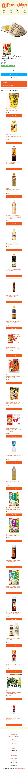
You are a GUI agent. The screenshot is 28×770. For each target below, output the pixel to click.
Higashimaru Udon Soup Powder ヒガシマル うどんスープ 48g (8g (13, 349)
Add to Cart (14, 74)
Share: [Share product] (5, 60)
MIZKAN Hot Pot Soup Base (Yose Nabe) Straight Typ (13, 403)
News (14, 746)
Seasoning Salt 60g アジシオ (13, 455)
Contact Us (14, 748)
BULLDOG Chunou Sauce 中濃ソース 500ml (13, 163)
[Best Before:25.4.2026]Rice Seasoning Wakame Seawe (13, 534)
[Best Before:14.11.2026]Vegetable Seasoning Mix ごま (13, 692)
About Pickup (14, 734)
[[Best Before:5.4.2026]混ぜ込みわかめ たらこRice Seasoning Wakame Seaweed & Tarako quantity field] (14, 70)
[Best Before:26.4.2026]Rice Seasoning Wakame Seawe (13, 587)
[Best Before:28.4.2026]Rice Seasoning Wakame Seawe (13, 508)
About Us (14, 743)
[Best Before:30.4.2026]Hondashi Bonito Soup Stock (13, 376)
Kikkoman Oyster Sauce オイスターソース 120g (13, 296)
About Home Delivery (14, 732)
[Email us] (12, 765)
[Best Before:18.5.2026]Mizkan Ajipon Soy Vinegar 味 (13, 322)
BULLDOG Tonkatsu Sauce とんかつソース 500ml (13, 561)
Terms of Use (14, 753)
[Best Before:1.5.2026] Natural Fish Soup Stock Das (13, 109)
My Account (14, 739)
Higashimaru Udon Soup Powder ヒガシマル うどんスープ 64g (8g (13, 430)
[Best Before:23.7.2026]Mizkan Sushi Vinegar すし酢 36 (13, 243)
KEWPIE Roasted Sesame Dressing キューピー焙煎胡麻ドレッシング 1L (13, 217)
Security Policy (14, 760)
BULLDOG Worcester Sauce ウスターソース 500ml (13, 613)
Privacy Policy (14, 755)
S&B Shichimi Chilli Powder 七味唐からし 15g (13, 719)
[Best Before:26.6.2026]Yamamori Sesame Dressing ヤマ (13, 190)
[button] (14, 77)
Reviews (8, 85)
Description (5, 82)
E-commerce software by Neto (20, 768)
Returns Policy (14, 758)
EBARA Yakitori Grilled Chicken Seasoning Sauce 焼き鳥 (13, 136)
